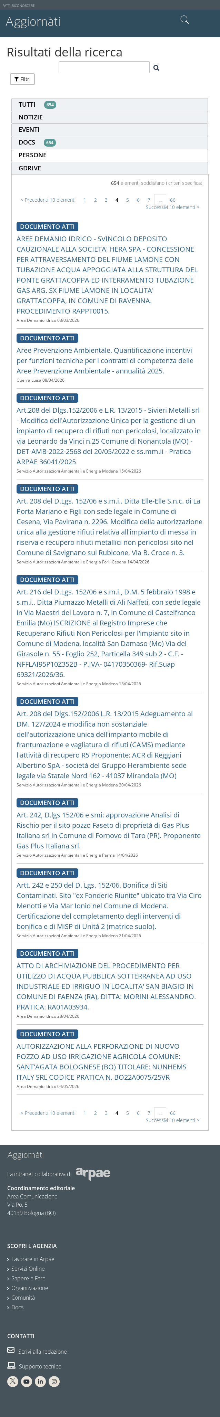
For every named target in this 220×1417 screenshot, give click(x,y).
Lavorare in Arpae (32, 1259)
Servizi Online (28, 1268)
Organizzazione (29, 1288)
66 (173, 200)
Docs (17, 1307)
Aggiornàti (33, 21)
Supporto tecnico (34, 1366)
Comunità (23, 1297)
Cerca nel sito (184, 20)
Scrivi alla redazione (37, 1351)
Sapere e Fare (28, 1278)
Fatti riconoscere (18, 5)
